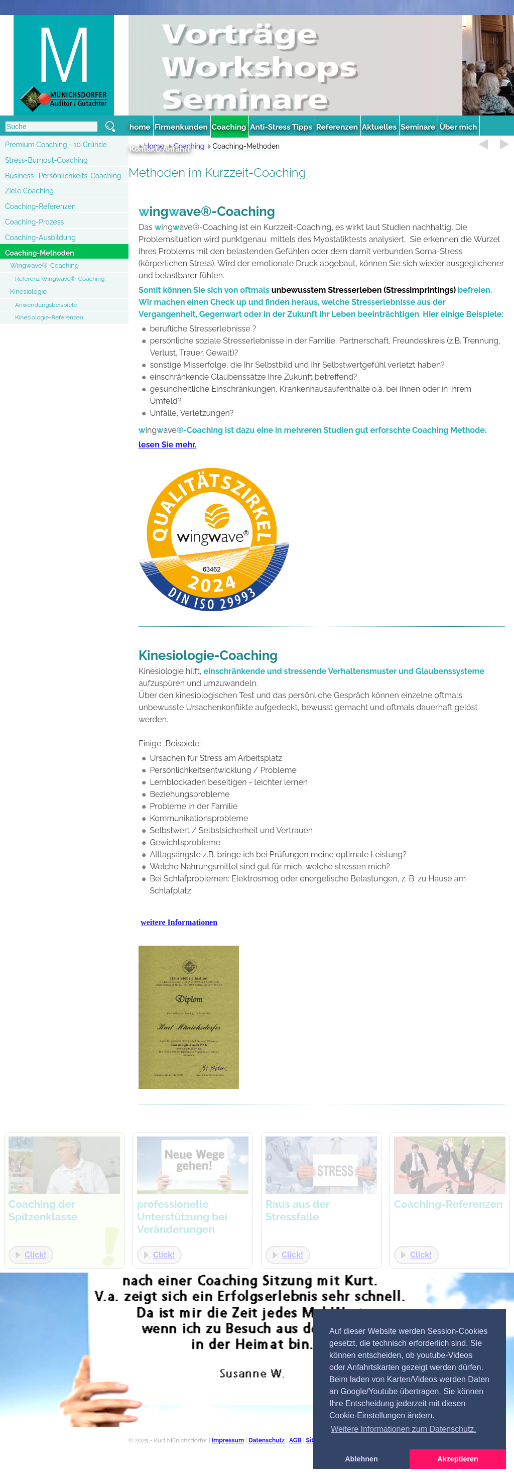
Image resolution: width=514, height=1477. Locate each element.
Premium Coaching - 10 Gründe (56, 145)
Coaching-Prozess (34, 222)
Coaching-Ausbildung (40, 238)
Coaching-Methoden (39, 253)
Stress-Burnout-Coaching (46, 160)
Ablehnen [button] (361, 1459)
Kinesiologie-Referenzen (49, 317)
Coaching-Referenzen (40, 206)
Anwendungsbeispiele (46, 304)
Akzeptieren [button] (457, 1459)
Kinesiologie (28, 291)
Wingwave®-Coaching (44, 265)
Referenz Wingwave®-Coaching (59, 278)
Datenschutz (266, 1440)
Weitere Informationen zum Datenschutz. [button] (403, 1429)
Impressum (228, 1440)
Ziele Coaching (29, 191)
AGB (295, 1440)
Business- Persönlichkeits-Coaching (63, 176)
